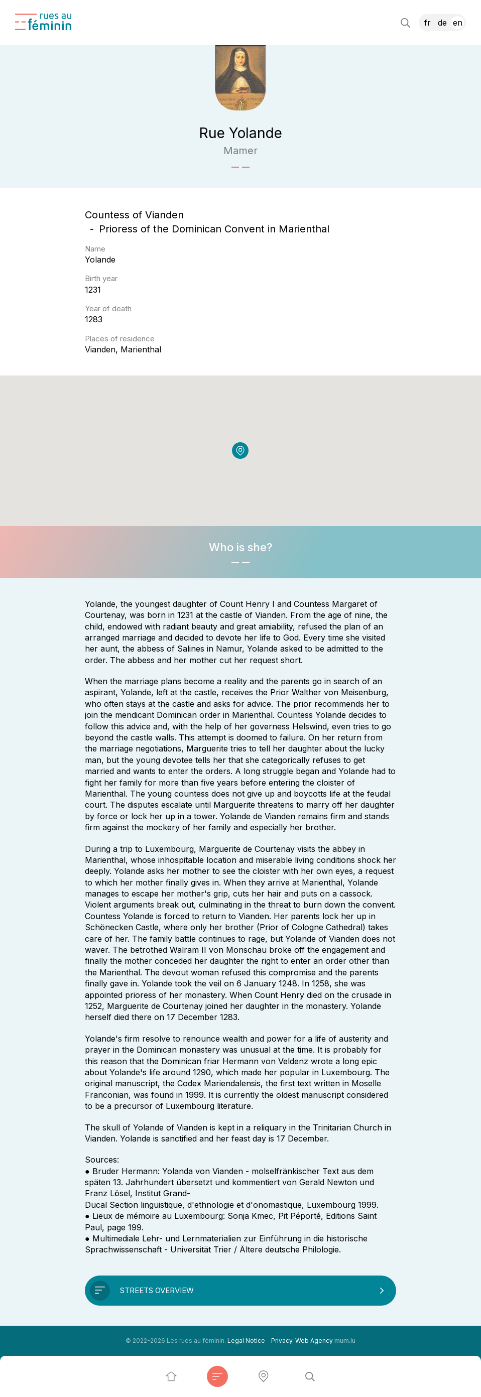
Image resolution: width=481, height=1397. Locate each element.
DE (442, 23)
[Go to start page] (43, 22)
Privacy (281, 1340)
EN (457, 23)
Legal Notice (246, 1340)
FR (427, 23)
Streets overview (157, 1290)
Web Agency (314, 1340)
